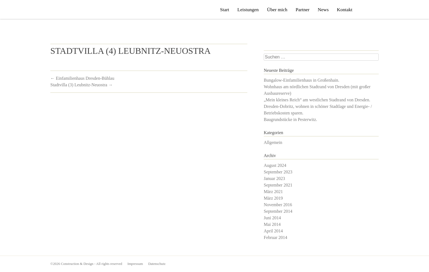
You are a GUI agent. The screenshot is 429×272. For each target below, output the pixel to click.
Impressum (135, 264)
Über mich (277, 9)
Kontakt (344, 9)
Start (224, 9)
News (323, 9)
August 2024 (275, 165)
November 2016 (278, 204)
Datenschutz (157, 264)
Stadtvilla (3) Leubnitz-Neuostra (81, 84)
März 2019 (273, 198)
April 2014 (273, 231)
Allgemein (273, 142)
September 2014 (278, 211)
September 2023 (278, 172)
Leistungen (248, 9)
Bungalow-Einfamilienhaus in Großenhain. (301, 80)
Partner (302, 9)
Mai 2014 (272, 224)
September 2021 (278, 185)
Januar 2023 (274, 178)
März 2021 (273, 191)
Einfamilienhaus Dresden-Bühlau (82, 78)
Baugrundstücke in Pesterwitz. (290, 119)
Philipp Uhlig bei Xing (372, 10)
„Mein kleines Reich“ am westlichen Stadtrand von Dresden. (317, 99)
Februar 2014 (275, 237)
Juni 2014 (272, 217)
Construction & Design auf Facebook (363, 10)
